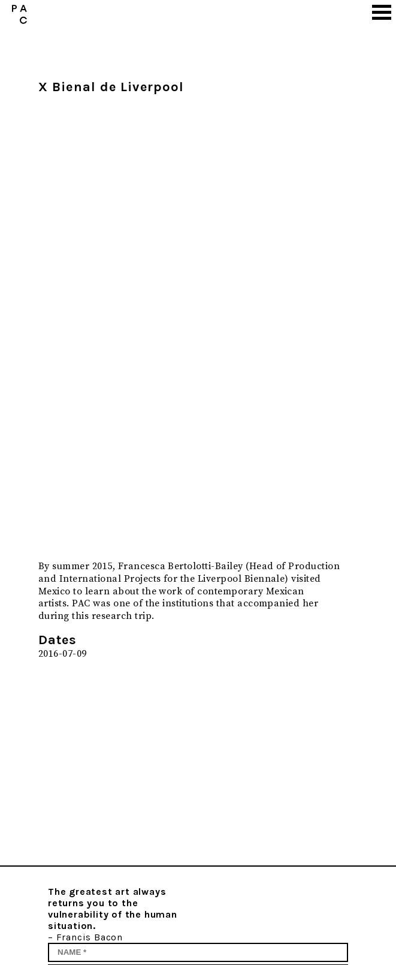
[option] (190, 325)
